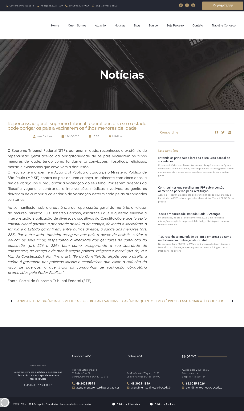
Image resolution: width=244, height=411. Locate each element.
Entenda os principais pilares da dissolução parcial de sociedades (194, 159)
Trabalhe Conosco (224, 25)
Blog (137, 25)
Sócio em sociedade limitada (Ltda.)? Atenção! (189, 214)
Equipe (153, 25)
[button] (216, 132)
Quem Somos (77, 25)
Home (55, 25)
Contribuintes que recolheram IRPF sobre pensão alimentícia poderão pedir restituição (191, 189)
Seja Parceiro (175, 25)
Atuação (100, 25)
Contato (198, 25)
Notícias (120, 25)
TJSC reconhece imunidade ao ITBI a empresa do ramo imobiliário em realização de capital (194, 238)
